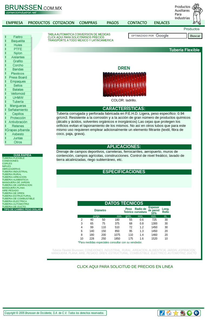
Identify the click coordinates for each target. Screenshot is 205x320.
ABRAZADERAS (11, 169)
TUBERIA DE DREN (13, 193)
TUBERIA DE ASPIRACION (17, 185)
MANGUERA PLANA (13, 187)
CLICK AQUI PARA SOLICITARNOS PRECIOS (76, 37)
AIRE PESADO (10, 190)
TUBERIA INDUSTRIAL (15, 171)
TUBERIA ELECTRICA (14, 201)
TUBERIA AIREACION (14, 177)
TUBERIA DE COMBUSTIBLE (18, 198)
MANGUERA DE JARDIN (16, 182)
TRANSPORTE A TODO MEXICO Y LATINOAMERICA (80, 40)
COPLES (7, 163)
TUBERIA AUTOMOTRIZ (15, 204)
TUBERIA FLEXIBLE (13, 158)
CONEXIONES (10, 160)
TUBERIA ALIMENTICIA (15, 179)
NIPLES (6, 166)
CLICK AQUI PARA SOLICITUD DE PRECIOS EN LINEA (125, 266)
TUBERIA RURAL (12, 174)
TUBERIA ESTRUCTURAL (16, 196)
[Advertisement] (125, 290)
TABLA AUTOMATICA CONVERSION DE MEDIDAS (79, 34)
